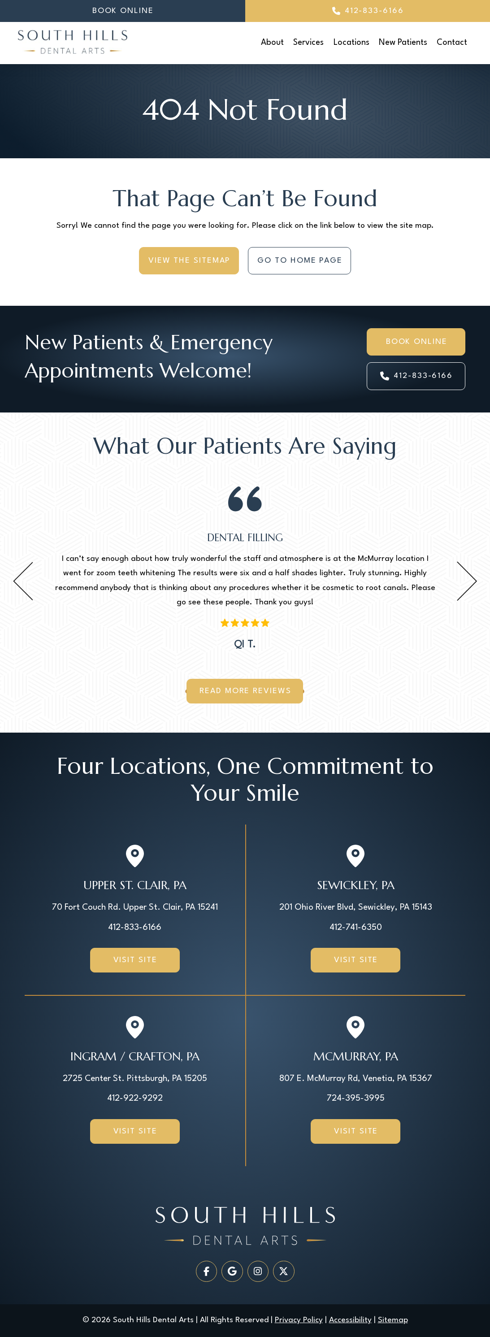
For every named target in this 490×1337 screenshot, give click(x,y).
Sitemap (393, 1320)
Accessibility (350, 1320)
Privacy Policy (299, 1320)
